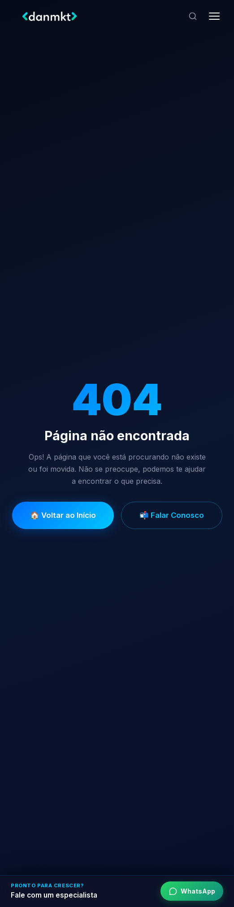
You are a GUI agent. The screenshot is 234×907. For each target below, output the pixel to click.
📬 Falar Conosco (171, 515)
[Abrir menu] (214, 16)
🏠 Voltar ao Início (63, 515)
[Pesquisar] (193, 16)
